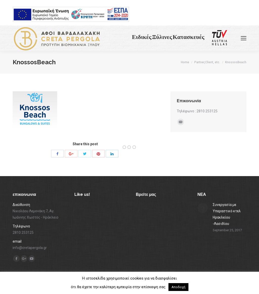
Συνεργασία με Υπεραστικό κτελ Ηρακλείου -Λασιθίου (227, 214)
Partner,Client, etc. (207, 62)
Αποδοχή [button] (178, 287)
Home (185, 62)
